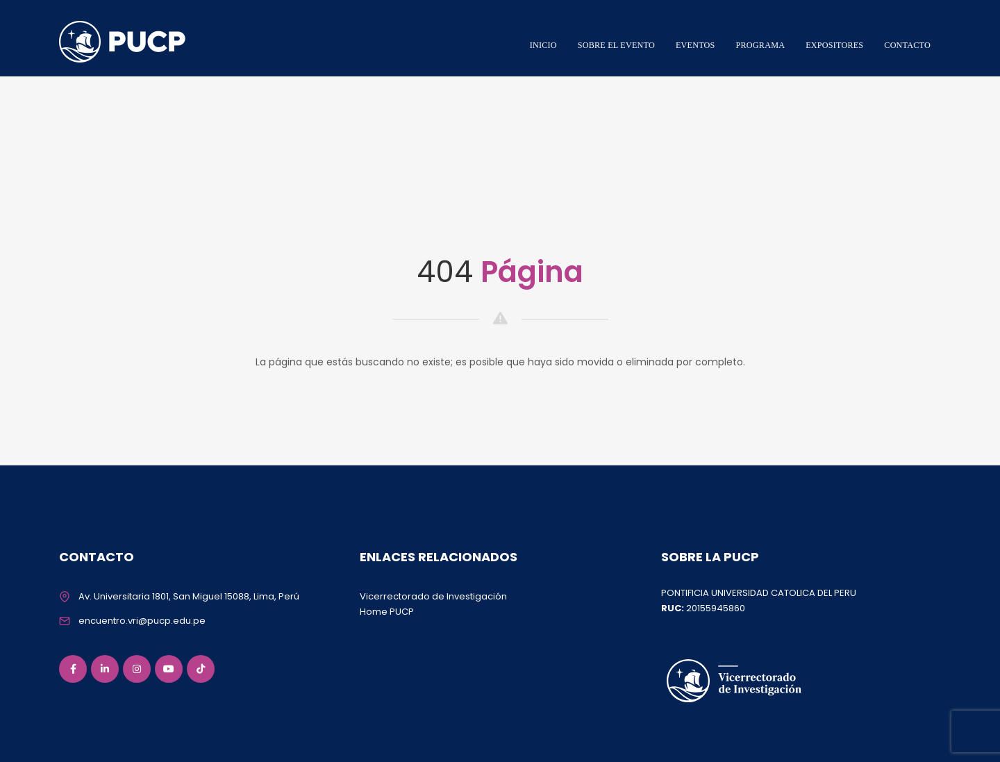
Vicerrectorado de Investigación (433, 596)
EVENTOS (695, 45)
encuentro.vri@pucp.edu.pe (142, 620)
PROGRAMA (760, 45)
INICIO (543, 45)
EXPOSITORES (834, 45)
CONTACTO (907, 45)
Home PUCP (387, 611)
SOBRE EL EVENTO (616, 45)
